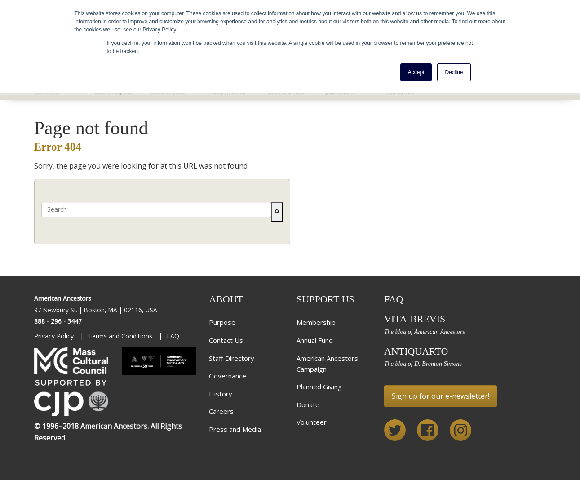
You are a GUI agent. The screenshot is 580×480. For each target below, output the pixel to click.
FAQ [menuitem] (173, 336)
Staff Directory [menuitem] (231, 358)
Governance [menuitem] (227, 375)
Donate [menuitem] (308, 404)
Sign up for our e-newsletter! (440, 396)
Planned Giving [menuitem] (319, 386)
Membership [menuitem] (316, 322)
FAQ (393, 299)
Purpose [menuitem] (222, 322)
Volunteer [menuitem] (312, 422)
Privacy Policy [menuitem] (54, 336)
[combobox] (156, 209)
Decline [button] (454, 72)
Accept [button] (416, 72)
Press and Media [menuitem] (235, 429)
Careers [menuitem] (221, 411)
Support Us (325, 299)
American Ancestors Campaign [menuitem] (327, 363)
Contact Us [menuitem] (226, 340)
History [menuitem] (220, 393)
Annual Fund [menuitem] (315, 340)
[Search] (277, 212)
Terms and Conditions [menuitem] (121, 336)
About (226, 299)
